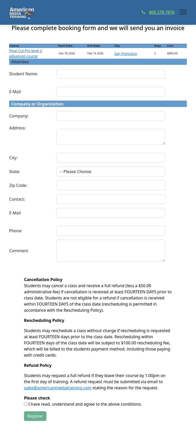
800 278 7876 (158, 12)
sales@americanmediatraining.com (58, 388)
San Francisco (125, 53)
